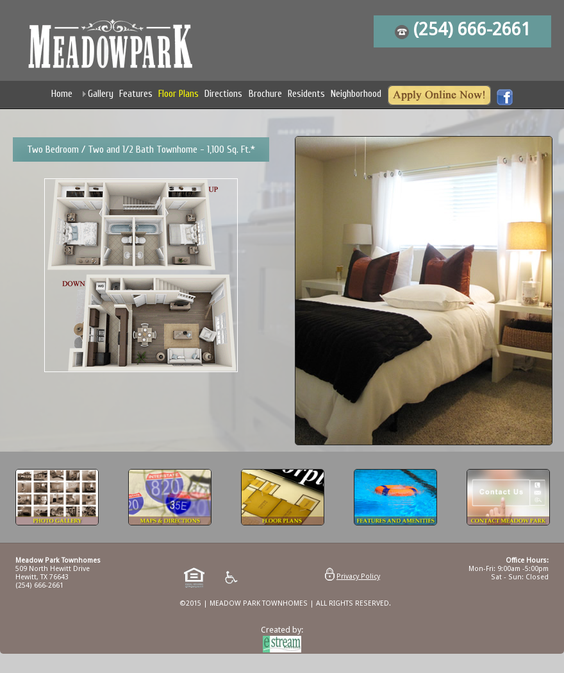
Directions (223, 93)
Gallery (100, 93)
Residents (306, 93)
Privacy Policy (358, 576)
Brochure (265, 93)
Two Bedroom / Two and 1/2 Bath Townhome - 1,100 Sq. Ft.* (141, 149)
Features (136, 93)
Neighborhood (356, 93)
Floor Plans (178, 93)
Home (61, 93)
